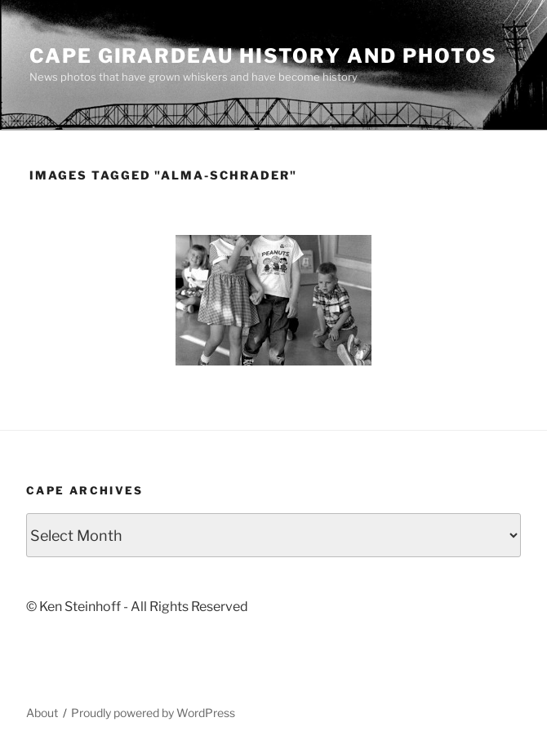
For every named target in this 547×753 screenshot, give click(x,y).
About (42, 713)
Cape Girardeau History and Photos (263, 56)
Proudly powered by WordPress (153, 713)
